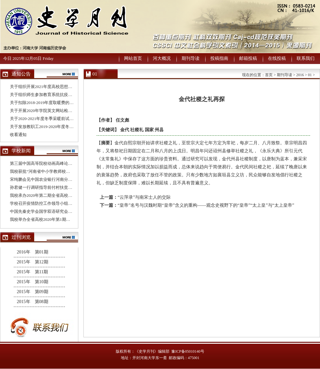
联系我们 (306, 58)
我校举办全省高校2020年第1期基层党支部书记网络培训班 (63, 219)
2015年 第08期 (32, 301)
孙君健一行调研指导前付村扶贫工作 (43, 187)
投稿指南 (219, 58)
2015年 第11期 (32, 271)
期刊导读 (190, 58)
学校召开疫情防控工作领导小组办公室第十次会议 (55, 203)
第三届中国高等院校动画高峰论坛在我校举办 (51, 163)
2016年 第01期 (32, 252)
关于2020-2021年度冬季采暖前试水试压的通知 (52, 118)
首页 (269, 75)
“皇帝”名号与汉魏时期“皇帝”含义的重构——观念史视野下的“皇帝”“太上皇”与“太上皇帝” (206, 205)
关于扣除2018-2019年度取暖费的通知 (44, 102)
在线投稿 (277, 58)
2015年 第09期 (32, 291)
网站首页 (133, 58)
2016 (300, 75)
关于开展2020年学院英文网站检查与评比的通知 (53, 110)
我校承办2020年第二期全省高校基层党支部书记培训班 (60, 195)
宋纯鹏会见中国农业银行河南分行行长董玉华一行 (55, 179)
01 (310, 75)
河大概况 (162, 58)
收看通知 (18, 134)
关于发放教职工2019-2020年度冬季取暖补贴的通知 (56, 126)
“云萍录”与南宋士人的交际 (144, 197)
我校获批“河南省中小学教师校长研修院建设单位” (55, 171)
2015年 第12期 (32, 262)
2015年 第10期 (32, 281)
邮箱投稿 (248, 58)
